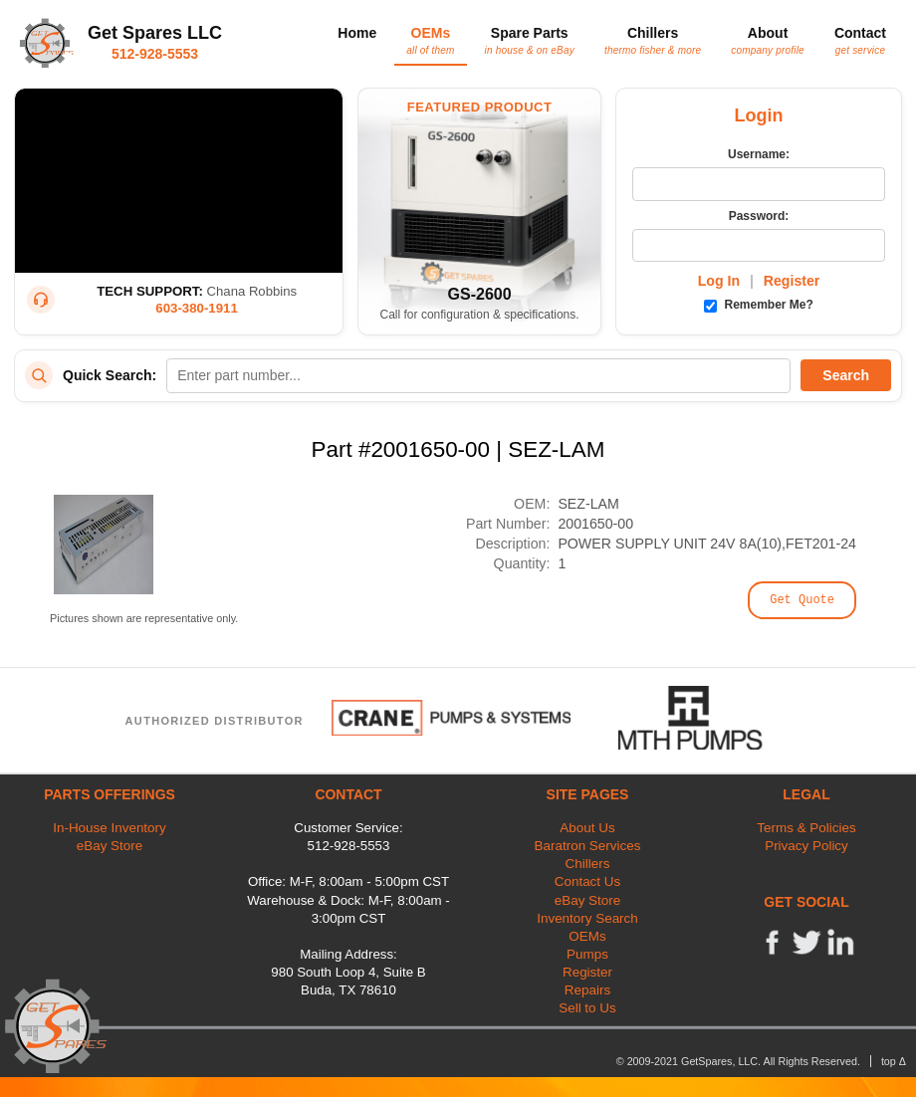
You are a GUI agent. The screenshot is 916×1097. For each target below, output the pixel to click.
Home (357, 33)
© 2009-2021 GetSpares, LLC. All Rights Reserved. (738, 1061)
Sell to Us (587, 1007)
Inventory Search (587, 918)
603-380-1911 (196, 308)
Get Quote (802, 600)
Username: (759, 154)
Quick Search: (109, 375)
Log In (719, 281)
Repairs (587, 990)
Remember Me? (758, 305)
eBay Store (109, 845)
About (767, 40)
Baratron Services (588, 845)
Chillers (652, 40)
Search (845, 375)
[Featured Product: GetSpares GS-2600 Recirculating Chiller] (479, 211)
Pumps (587, 954)
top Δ (893, 1061)
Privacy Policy (806, 845)
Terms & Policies (806, 827)
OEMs (430, 40)
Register (792, 281)
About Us (587, 827)
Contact (860, 40)
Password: (759, 216)
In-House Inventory (109, 827)
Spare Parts (529, 40)
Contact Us (587, 881)
